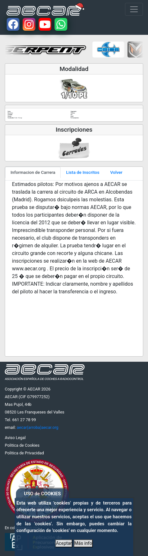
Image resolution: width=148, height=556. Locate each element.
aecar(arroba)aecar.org (37, 427)
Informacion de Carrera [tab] (33, 172)
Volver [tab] (116, 172)
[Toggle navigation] (134, 9)
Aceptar (64, 543)
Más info (83, 543)
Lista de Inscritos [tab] (82, 172)
